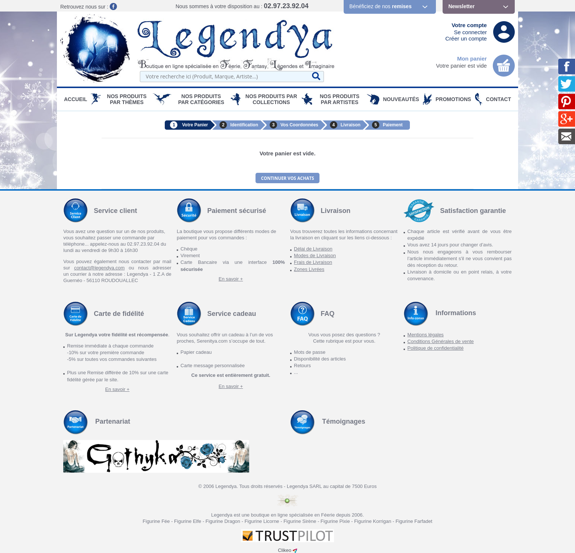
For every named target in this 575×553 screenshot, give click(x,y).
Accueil (75, 99)
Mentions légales (425, 333)
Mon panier (472, 58)
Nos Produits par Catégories (201, 99)
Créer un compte (466, 38)
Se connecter (470, 32)
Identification (244, 124)
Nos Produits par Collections (271, 99)
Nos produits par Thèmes (127, 99)
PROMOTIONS (453, 99)
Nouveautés (401, 99)
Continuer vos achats (287, 177)
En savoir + (231, 278)
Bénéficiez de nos (380, 6)
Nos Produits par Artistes (340, 99)
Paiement (392, 124)
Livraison (350, 124)
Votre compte (469, 25)
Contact (498, 99)
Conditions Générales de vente (440, 340)
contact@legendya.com (99, 266)
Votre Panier (195, 124)
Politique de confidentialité (435, 347)
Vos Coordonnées (299, 124)
